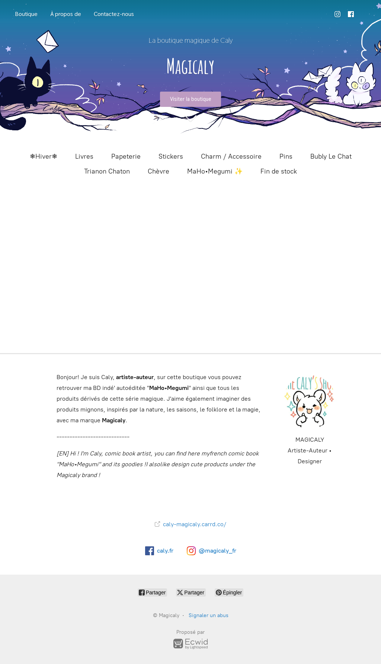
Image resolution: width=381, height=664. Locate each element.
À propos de (65, 14)
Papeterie (126, 156)
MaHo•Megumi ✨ (215, 171)
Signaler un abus (208, 615)
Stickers (171, 156)
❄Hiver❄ (43, 156)
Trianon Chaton (107, 171)
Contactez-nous (114, 14)
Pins (285, 156)
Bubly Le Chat (331, 156)
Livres (84, 156)
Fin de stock (278, 171)
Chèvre (158, 171)
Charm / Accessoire (231, 156)
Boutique (26, 14)
